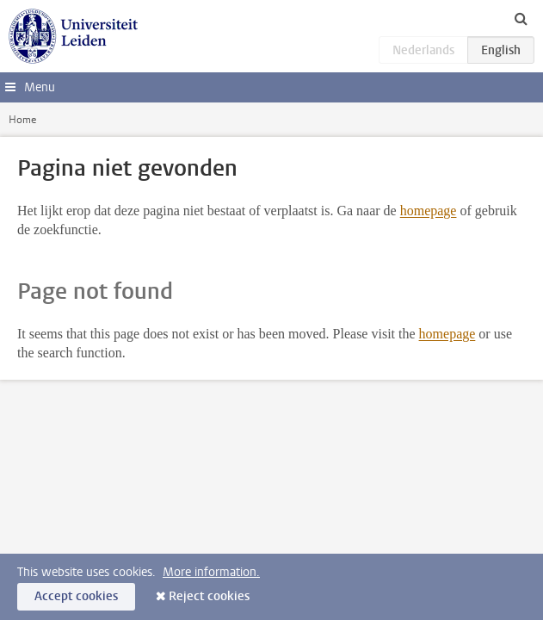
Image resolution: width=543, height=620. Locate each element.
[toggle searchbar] (520, 18)
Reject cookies (209, 596)
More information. (211, 572)
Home (22, 120)
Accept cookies (76, 596)
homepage (428, 210)
